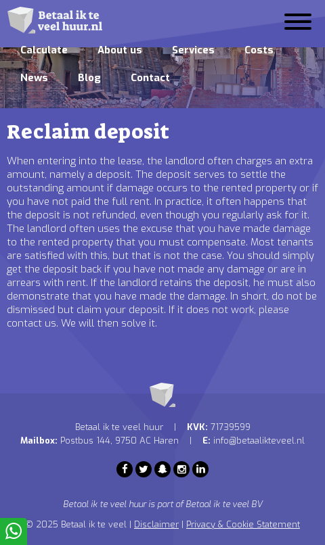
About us (120, 50)
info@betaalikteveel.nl (259, 440)
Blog (89, 78)
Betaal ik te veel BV (224, 504)
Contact (150, 78)
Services (193, 50)
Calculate (44, 50)
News (34, 78)
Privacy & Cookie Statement (243, 524)
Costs (259, 50)
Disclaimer (156, 524)
